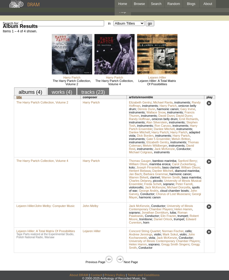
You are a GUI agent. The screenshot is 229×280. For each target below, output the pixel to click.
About (208, 4)
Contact (96, 275)
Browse (139, 4)
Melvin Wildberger (155, 145)
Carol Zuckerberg (183, 164)
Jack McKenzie (164, 149)
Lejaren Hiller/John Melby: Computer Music (45, 206)
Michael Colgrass (140, 152)
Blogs (191, 4)
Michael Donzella (178, 187)
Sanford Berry (187, 160)
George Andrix (148, 190)
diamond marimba (187, 170)
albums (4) (30, 92)
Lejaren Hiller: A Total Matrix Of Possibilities (157, 82)
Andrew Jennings (140, 234)
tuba (173, 212)
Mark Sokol (170, 234)
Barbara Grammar (155, 174)
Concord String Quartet (144, 231)
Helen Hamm (183, 209)
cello (188, 231)
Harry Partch (72, 77)
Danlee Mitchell (164, 129)
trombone (145, 219)
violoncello (136, 187)
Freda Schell (152, 184)
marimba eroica (159, 164)
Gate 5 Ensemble (158, 139)
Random (174, 4)
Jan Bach (135, 174)
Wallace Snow (156, 112)
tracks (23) (93, 92)
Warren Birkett (138, 177)
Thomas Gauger (140, 160)
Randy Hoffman (139, 119)
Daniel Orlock (163, 219)
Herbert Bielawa (140, 170)
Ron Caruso (163, 125)
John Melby (90, 206)
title (19, 97)
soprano (168, 184)
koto (132, 167)
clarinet (155, 177)
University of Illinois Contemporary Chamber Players (161, 207)
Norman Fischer (173, 231)
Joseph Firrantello (149, 167)
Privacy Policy (114, 275)
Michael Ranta (163, 102)
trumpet (182, 215)
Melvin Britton (181, 139)
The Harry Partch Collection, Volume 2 (72, 82)
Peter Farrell (184, 184)
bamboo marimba (164, 160)
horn (146, 222)
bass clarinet (170, 167)
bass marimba (191, 177)
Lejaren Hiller (157, 77)
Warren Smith (170, 177)
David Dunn (166, 115)
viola (152, 237)
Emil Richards (188, 119)
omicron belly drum (164, 119)
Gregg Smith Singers (175, 244)
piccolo (157, 180)
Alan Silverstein (156, 122)
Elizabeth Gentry (140, 102)
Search (156, 4)
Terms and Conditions (143, 275)
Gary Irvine (187, 109)
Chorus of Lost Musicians (173, 194)
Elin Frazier (168, 215)
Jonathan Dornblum (155, 212)
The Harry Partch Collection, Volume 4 (114, 82)
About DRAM (79, 275)
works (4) (62, 92)
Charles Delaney (140, 180)
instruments (182, 102)
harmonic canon (168, 109)
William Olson (138, 164)
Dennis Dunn (146, 109)
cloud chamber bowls (174, 190)
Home (122, 4)
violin (157, 234)
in (109, 23)
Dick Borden (145, 135)
